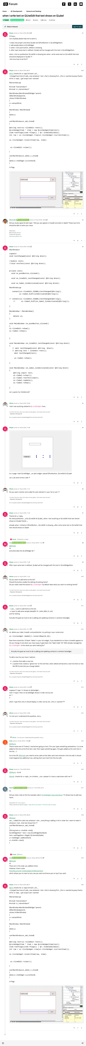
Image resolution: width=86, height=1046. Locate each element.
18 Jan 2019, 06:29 (24, 815)
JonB (10, 741)
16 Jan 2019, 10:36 (40, 220)
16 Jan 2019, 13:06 (24, 713)
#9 (83, 562)
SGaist (11, 788)
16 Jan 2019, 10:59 (24, 403)
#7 (83, 513)
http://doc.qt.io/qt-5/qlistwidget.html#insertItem (26, 871)
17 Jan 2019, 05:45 (24, 769)
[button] (3, 1043)
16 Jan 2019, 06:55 (24, 33)
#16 (82, 769)
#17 (82, 788)
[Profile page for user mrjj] (5, 544)
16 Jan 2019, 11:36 (24, 562)
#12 (82, 629)
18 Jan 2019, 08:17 (24, 70)
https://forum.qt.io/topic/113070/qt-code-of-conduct (42, 805)
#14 (82, 713)
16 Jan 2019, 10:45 (24, 247)
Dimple (11, 33)
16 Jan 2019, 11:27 (37, 543)
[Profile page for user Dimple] (5, 34)
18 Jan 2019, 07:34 (37, 858)
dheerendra (12, 220)
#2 (83, 220)
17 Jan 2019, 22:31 (38, 788)
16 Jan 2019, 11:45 (24, 576)
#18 (82, 815)
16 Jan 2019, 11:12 (24, 489)
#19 (82, 858)
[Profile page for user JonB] (5, 742)
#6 (83, 489)
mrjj (10, 543)
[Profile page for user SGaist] (5, 789)
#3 (83, 247)
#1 (83, 33)
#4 (83, 403)
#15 (82, 741)
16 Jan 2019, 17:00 (23, 741)
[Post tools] (82, 64)
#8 (83, 543)
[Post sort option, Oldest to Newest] (11, 26)
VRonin (11, 403)
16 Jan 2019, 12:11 (24, 629)
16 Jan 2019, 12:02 (24, 606)
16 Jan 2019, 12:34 (24, 687)
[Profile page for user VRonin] (5, 404)
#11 (82, 606)
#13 (82, 687)
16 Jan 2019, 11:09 (24, 427)
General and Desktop (17, 20)
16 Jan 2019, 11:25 (24, 513)
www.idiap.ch (21, 803)
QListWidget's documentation (52, 795)
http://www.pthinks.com (15, 236)
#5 (83, 427)
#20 (82, 70)
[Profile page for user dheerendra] (5, 221)
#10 (82, 576)
